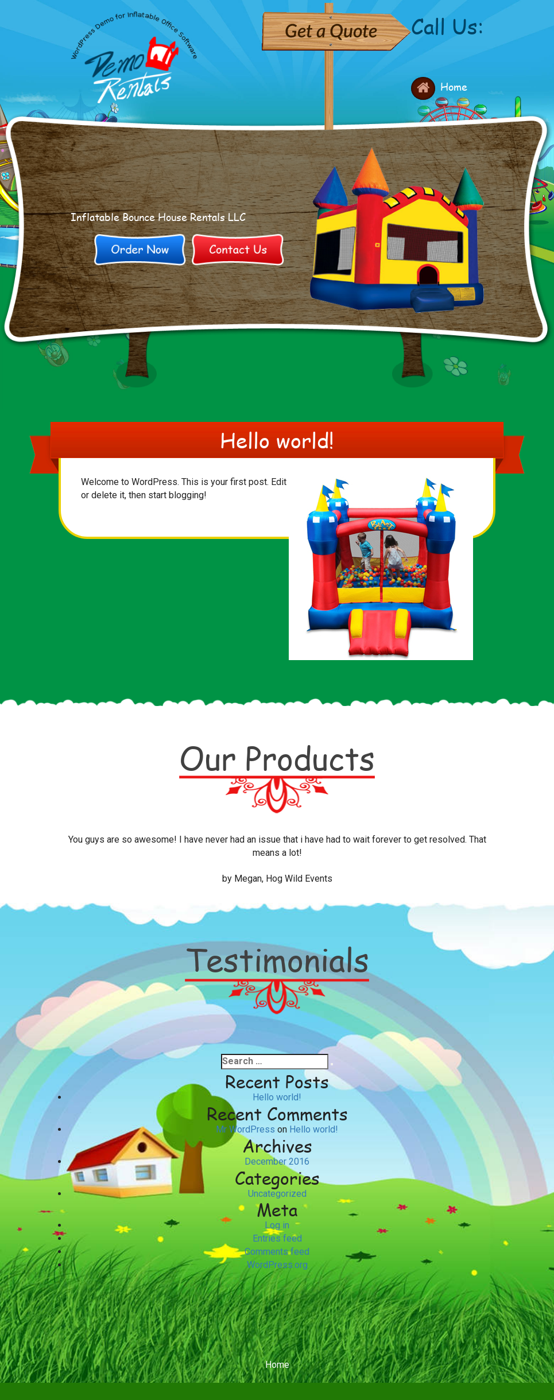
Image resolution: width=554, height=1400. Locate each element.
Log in (277, 1225)
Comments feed (277, 1251)
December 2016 (277, 1161)
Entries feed (277, 1238)
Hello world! (277, 1097)
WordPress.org (277, 1264)
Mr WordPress (245, 1129)
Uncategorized (277, 1193)
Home (453, 87)
